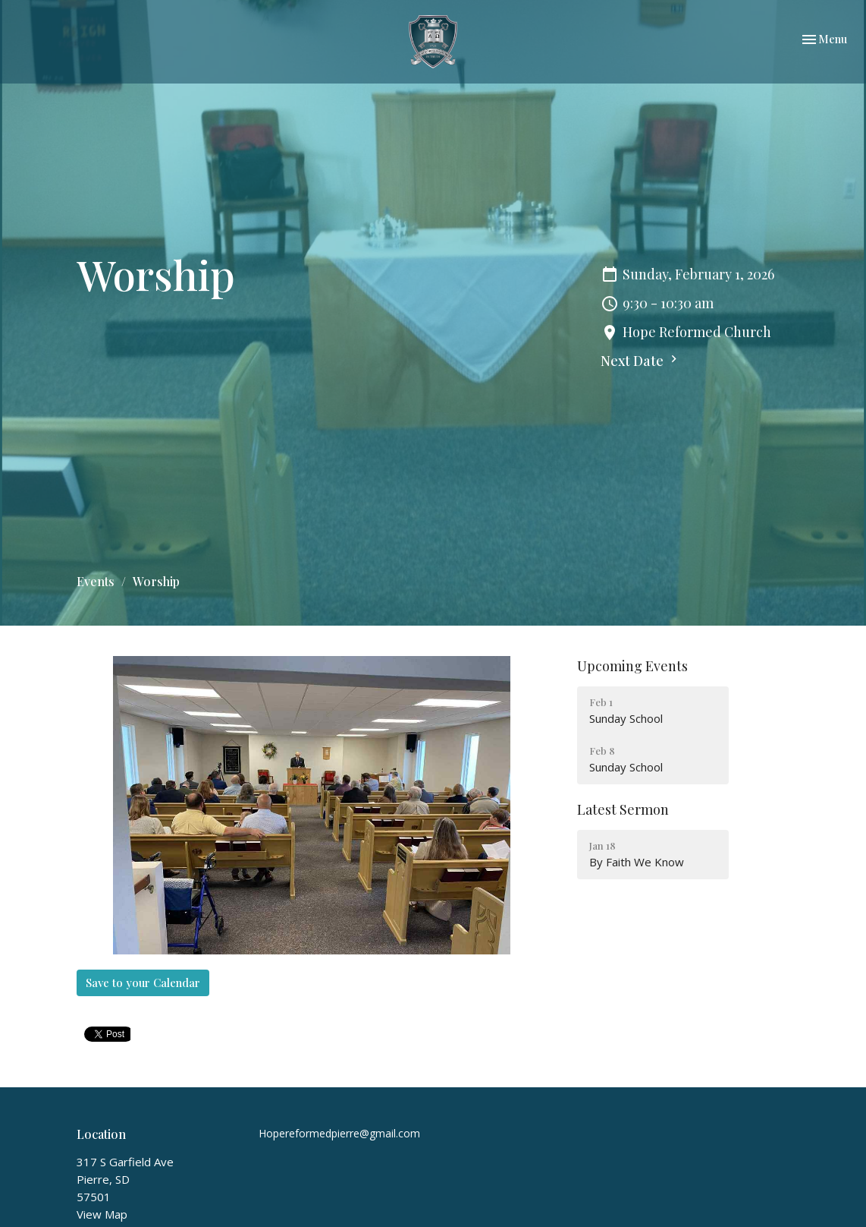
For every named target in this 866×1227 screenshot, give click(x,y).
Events (96, 581)
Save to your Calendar (143, 982)
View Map (102, 1214)
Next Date (641, 361)
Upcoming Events (632, 666)
